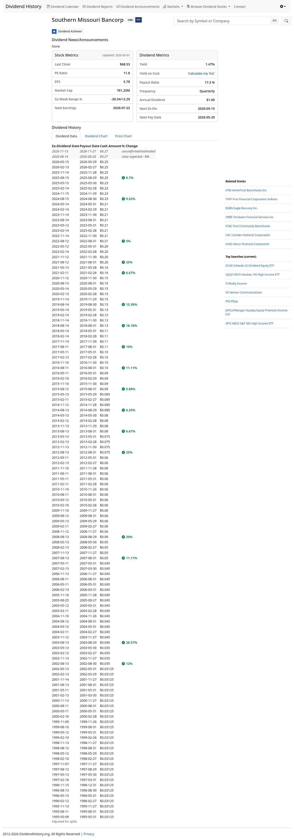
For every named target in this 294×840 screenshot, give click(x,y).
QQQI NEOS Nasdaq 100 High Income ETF (253, 274)
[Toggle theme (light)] (283, 6)
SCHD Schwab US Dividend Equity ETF (250, 266)
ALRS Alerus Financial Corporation (247, 244)
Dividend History (23, 6)
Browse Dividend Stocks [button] (207, 6)
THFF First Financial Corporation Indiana (251, 199)
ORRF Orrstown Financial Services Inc (250, 217)
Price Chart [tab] (123, 136)
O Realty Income (236, 283)
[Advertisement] (24, 98)
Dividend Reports (97, 6)
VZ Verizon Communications (244, 292)
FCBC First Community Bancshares (248, 226)
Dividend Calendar (63, 6)
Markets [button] (171, 6)
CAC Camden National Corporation (248, 235)
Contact (240, 6)
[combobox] (228, 21)
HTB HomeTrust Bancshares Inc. (246, 190)
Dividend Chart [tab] (96, 136)
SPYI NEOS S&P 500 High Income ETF (249, 323)
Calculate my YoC (201, 73)
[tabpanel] (135, 483)
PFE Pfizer (232, 301)
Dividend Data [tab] (66, 136)
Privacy (88, 834)
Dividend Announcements (137, 6)
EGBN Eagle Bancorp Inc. (242, 208)
